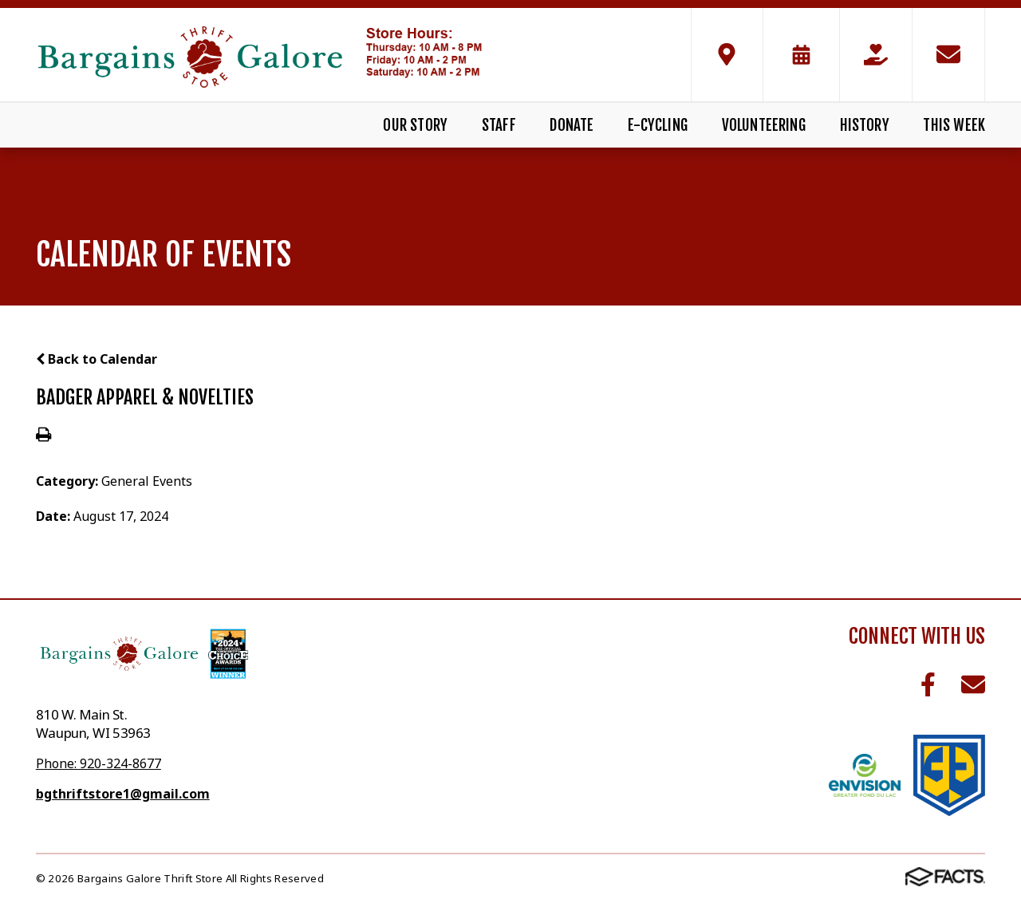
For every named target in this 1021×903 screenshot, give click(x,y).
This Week (954, 125)
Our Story (415, 125)
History (864, 125)
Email (973, 684)
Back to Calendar (96, 359)
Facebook (928, 684)
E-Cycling (658, 125)
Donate (571, 125)
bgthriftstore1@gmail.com (123, 793)
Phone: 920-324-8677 (98, 763)
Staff (499, 125)
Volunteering (764, 125)
